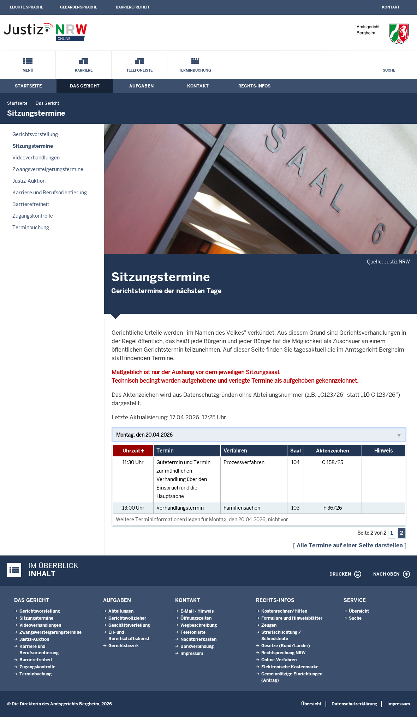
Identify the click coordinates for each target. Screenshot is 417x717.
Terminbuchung (195, 70)
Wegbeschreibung (198, 625)
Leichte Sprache (26, 7)
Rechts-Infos (254, 86)
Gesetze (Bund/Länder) (285, 646)
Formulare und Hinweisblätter (291, 618)
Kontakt (390, 7)
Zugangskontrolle (32, 216)
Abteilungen (120, 611)
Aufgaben (141, 86)
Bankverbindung (197, 646)
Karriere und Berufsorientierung (49, 192)
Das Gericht (85, 86)
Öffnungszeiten (196, 618)
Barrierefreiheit (132, 7)
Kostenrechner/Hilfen (284, 611)
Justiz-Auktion (29, 181)
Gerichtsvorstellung (35, 134)
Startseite (28, 86)
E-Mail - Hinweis (197, 611)
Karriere (84, 70)
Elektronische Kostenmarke (289, 667)
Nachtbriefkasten (198, 639)
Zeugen (268, 625)
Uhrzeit (131, 451)
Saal (295, 451)
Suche (389, 70)
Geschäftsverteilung (129, 625)
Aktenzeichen (332, 451)
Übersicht (359, 611)
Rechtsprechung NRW (283, 653)
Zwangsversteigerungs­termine (47, 169)
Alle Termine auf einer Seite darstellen (350, 545)
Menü (28, 70)
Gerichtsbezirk (123, 646)
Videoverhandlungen (36, 157)
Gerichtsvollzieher (127, 618)
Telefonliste (139, 70)
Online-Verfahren (279, 660)
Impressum (191, 653)
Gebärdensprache (78, 7)
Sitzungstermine (32, 146)
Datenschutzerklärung (354, 704)
